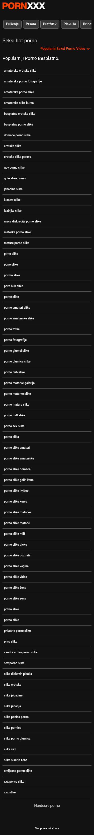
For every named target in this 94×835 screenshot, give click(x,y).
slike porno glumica (17, 738)
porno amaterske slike (19, 318)
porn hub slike (13, 286)
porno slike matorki (17, 523)
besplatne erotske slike (19, 113)
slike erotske (12, 684)
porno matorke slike (17, 394)
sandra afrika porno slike (20, 652)
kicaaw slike (12, 200)
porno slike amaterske (19, 458)
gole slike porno (15, 178)
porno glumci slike (16, 350)
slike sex (10, 749)
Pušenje (12, 24)
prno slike (10, 641)
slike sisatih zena (15, 760)
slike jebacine (13, 695)
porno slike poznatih (17, 555)
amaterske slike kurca (19, 103)
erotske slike (12, 146)
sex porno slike (14, 663)
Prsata (31, 24)
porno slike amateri (17, 447)
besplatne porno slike (18, 124)
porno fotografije (15, 340)
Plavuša (70, 24)
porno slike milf (14, 534)
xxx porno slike (14, 781)
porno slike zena (15, 598)
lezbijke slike (13, 210)
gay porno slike (14, 167)
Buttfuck (50, 24)
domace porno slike (17, 135)
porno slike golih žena (19, 480)
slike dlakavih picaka (18, 674)
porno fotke (12, 329)
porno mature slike (16, 404)
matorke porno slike (17, 232)
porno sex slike (14, 426)
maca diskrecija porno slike (22, 221)
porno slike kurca (15, 501)
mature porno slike (16, 243)
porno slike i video (16, 491)
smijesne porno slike (18, 771)
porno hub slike (14, 372)
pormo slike (12, 275)
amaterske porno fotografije (23, 81)
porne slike (11, 297)
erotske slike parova (17, 157)
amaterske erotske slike (20, 70)
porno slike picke (15, 544)
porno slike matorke (17, 512)
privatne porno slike (17, 631)
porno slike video (15, 577)
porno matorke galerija (19, 383)
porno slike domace (17, 469)
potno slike (11, 609)
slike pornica (12, 728)
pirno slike (11, 254)
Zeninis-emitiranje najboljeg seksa (23, 5)
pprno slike (11, 620)
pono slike (11, 264)
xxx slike (10, 792)
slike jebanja (12, 706)
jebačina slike (13, 189)
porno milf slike (14, 415)
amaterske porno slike (19, 92)
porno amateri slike (17, 307)
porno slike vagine (16, 566)
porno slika (11, 437)
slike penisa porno (16, 717)
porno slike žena (15, 587)
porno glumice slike (17, 361)
